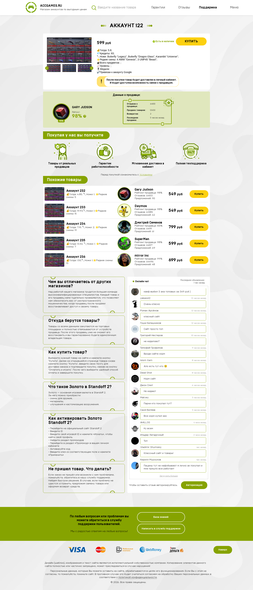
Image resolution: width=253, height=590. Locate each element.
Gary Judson (82, 107)
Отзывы (184, 7)
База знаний (160, 517)
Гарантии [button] (158, 7)
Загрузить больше (169, 476)
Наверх (222, 550)
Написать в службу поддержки (161, 528)
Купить (191, 41)
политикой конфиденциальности (137, 577)
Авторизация (194, 485)
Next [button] (91, 68)
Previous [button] (47, 68)
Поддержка (208, 7)
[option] (69, 50)
